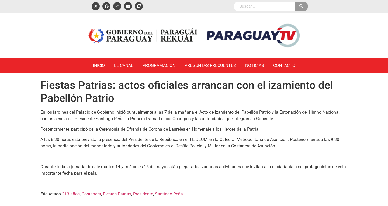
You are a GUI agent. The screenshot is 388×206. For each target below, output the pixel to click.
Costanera (91, 194)
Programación (159, 65)
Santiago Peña (169, 194)
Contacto (284, 65)
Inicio (99, 65)
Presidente (143, 194)
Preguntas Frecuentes (210, 65)
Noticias (254, 65)
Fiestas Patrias (117, 194)
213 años (71, 194)
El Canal (123, 65)
